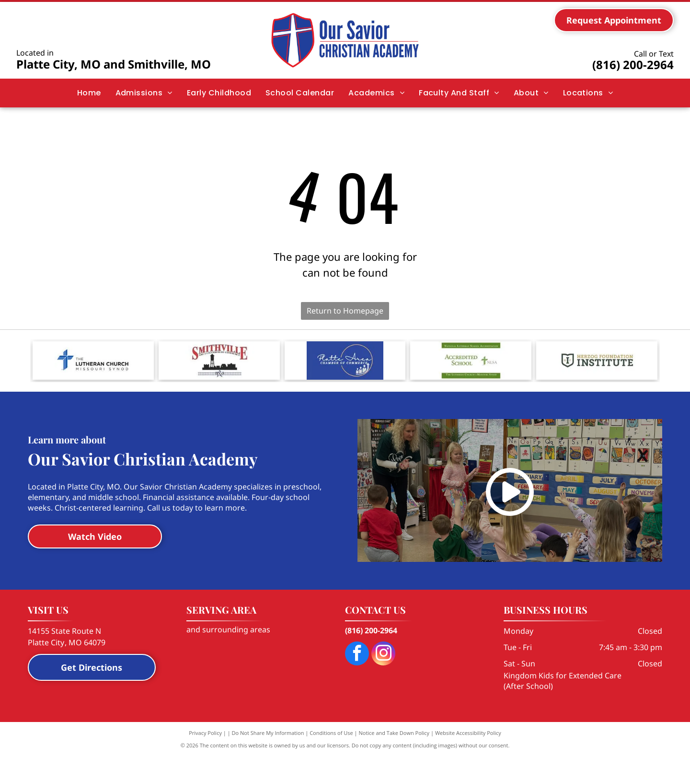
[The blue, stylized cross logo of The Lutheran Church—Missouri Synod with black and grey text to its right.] (93, 360)
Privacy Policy (205, 732)
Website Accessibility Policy (468, 732)
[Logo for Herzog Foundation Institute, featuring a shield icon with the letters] (596, 360)
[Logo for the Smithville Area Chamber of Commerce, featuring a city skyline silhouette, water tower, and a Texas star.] (219, 360)
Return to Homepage (345, 310)
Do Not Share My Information (268, 732)
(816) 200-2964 (633, 64)
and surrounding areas (228, 629)
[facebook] (357, 654)
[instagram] (383, 654)
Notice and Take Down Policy (394, 732)
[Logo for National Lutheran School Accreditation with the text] (470, 360)
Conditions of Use (331, 732)
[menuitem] (89, 93)
